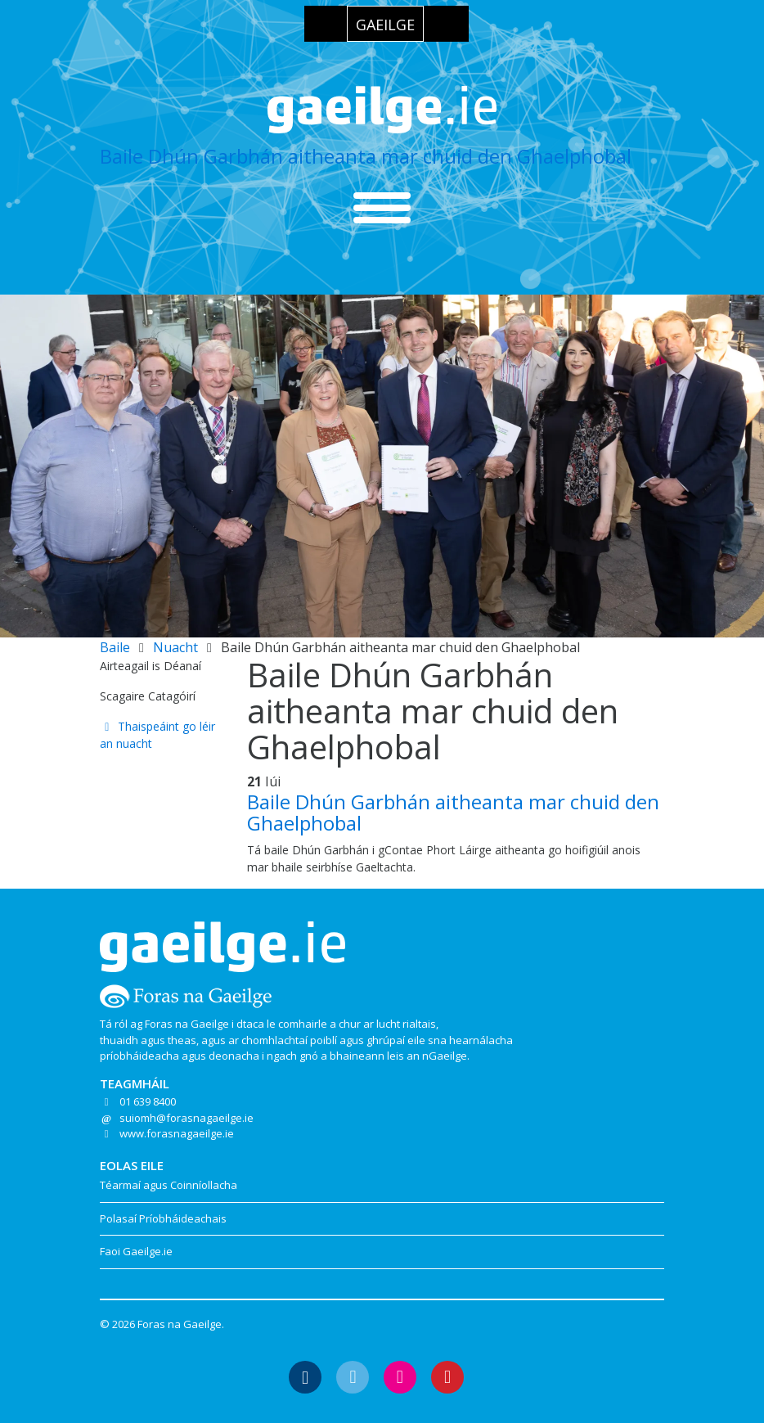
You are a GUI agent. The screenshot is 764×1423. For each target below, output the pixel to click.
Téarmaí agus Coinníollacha (168, 1185)
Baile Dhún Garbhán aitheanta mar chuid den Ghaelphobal (365, 155)
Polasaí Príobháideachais (163, 1218)
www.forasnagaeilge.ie (176, 1133)
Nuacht (175, 647)
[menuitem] (385, 24)
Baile (115, 647)
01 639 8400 (147, 1101)
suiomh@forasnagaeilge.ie (186, 1117)
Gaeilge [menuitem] (385, 24)
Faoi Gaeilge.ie (136, 1251)
